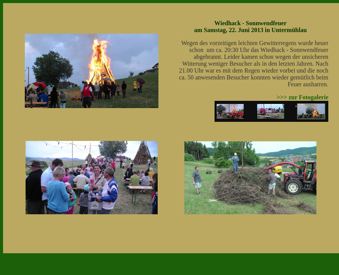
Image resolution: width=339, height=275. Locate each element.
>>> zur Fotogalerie (302, 97)
